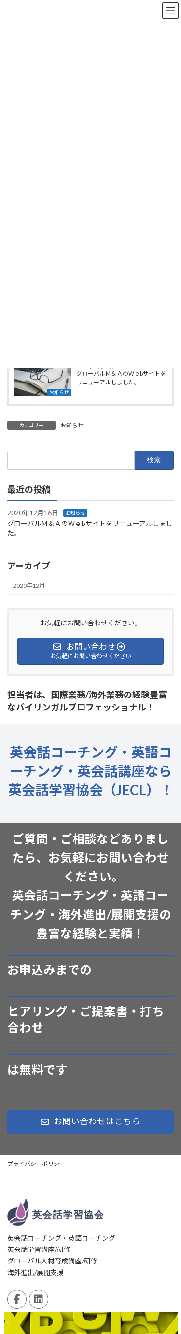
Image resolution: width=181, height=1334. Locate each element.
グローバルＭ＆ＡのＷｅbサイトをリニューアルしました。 (121, 378)
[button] (90, 1122)
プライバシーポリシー (36, 1163)
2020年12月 (29, 585)
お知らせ (59, 392)
